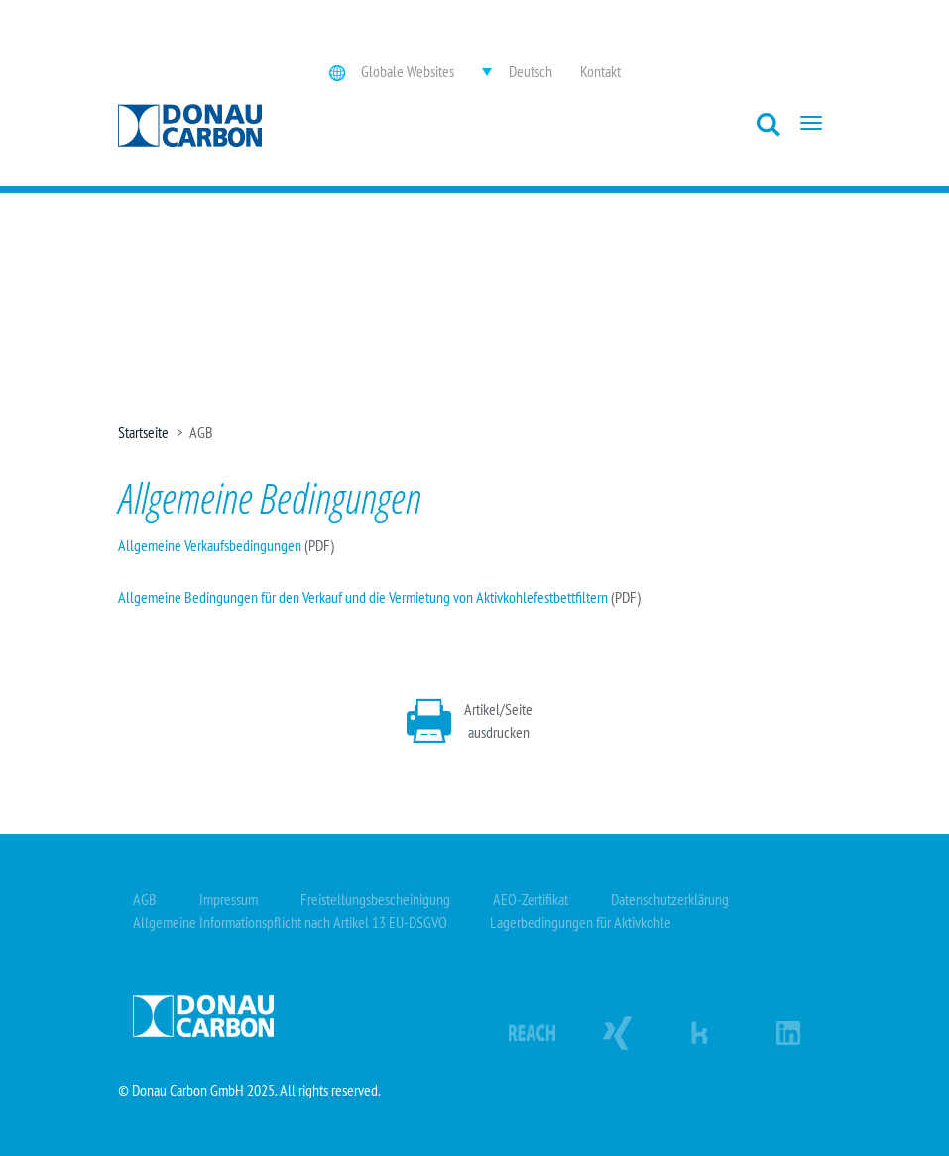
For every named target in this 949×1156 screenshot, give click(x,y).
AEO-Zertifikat (530, 899)
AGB (145, 899)
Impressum (228, 899)
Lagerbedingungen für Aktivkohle (580, 922)
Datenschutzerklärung (670, 899)
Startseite (143, 432)
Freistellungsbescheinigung (375, 899)
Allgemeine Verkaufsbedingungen (209, 545)
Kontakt (600, 71)
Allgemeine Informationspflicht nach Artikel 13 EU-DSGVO (290, 922)
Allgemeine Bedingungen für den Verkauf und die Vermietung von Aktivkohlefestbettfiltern (363, 597)
